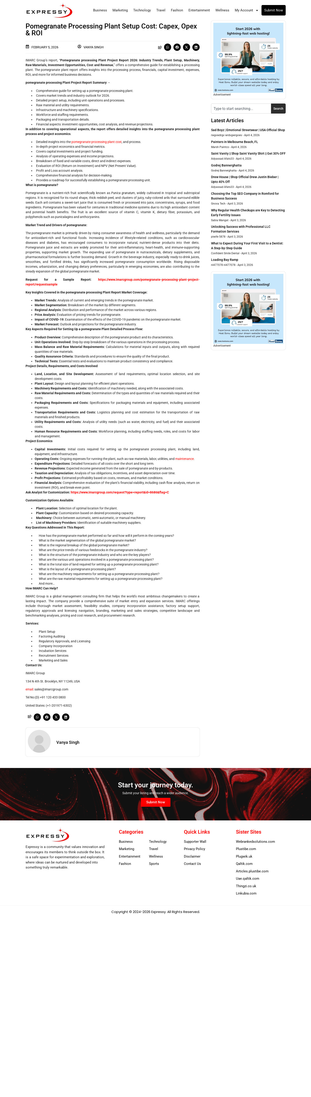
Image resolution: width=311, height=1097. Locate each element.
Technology (142, 10)
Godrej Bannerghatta (226, 165)
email (29, 689)
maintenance (184, 459)
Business (100, 10)
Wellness (222, 10)
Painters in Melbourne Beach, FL (234, 142)
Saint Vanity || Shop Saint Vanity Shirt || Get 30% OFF (248, 153)
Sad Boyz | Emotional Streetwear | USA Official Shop (248, 130)
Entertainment (199, 10)
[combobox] (241, 109)
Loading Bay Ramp (224, 260)
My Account (247, 10)
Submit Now (273, 10)
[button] (167, 47)
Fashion (177, 10)
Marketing (120, 10)
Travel (160, 10)
